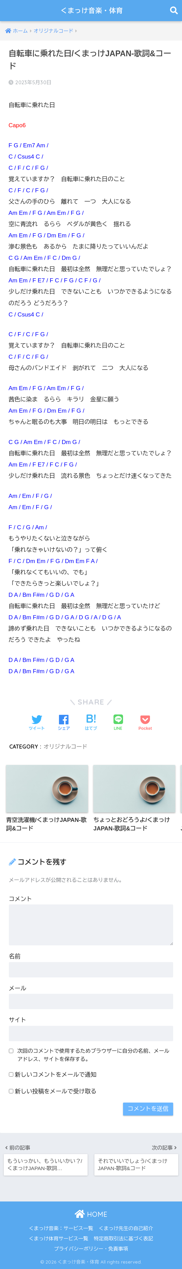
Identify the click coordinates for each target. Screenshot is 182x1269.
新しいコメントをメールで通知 (55, 1075)
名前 (14, 957)
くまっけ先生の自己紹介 (126, 1228)
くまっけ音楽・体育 (91, 10)
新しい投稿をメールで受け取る (55, 1091)
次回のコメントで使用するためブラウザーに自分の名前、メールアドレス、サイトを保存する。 (93, 1055)
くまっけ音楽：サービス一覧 (61, 1228)
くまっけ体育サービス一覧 (58, 1238)
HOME (91, 1214)
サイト (17, 1020)
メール (17, 988)
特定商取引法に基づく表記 (123, 1238)
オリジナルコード (66, 746)
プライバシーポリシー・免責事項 (91, 1249)
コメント (20, 899)
